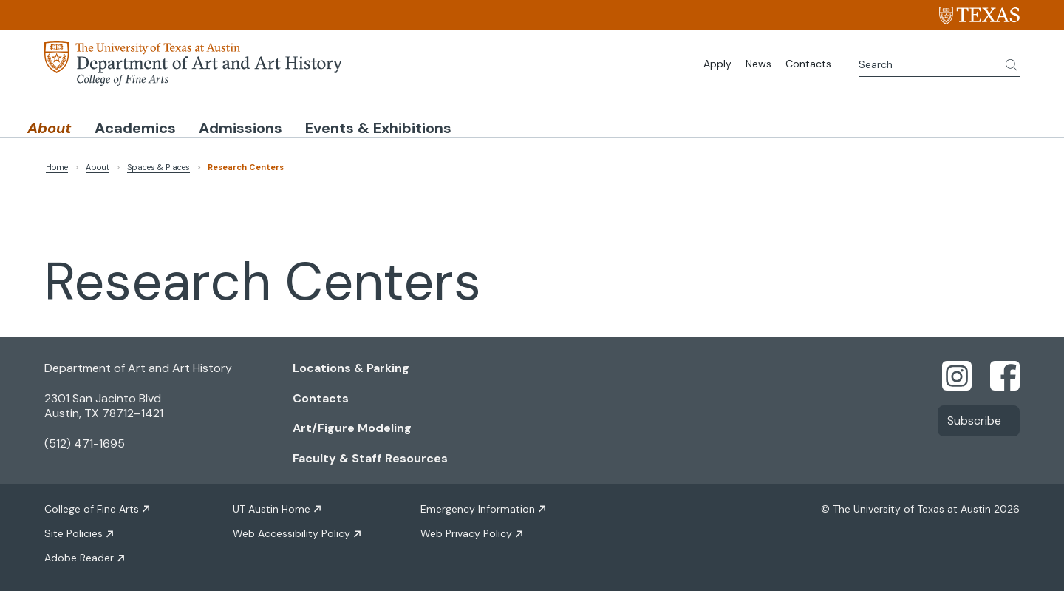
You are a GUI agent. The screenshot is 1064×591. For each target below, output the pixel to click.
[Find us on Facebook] (1005, 372)
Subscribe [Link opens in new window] (974, 417)
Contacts (808, 63)
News (758, 63)
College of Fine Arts (91, 506)
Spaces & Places (158, 164)
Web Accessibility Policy (291, 531)
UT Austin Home (271, 506)
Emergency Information (477, 506)
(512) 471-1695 (84, 441)
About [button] (68, 120)
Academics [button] (190, 120)
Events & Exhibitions (505, 120)
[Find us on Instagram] (957, 372)
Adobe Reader (79, 555)
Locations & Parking (351, 365)
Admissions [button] (331, 120)
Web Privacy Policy (466, 531)
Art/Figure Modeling (352, 425)
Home (57, 164)
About (97, 164)
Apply (717, 63)
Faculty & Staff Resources (370, 456)
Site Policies (73, 531)
